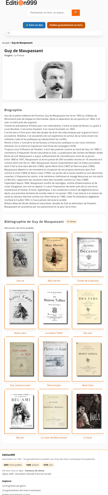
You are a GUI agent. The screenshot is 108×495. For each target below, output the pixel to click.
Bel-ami (20, 437)
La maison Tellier (54, 333)
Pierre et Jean (54, 385)
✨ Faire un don (34, 25)
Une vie (20, 280)
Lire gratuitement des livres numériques (21, 490)
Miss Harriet (54, 280)
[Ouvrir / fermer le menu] (9, 33)
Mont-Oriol (87, 385)
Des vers (87, 333)
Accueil (6, 42)
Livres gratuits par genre (14, 485)
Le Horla (87, 437)
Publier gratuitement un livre (66, 25)
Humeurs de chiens (34, 470)
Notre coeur (20, 333)
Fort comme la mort (20, 385)
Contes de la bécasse (87, 280)
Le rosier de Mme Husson (54, 437)
